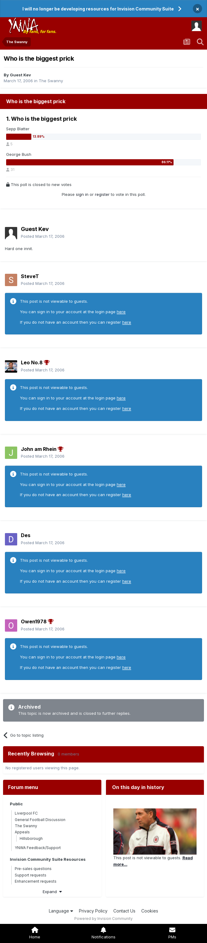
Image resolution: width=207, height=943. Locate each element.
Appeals (22, 832)
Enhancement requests (36, 881)
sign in (82, 194)
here (121, 311)
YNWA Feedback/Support (38, 847)
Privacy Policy (93, 910)
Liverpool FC (26, 813)
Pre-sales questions (33, 868)
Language (61, 910)
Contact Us (124, 910)
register (102, 194)
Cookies (149, 910)
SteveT (30, 276)
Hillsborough (31, 838)
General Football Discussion (40, 819)
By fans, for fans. (39, 31)
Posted (42, 236)
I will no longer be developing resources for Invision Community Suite (98, 8)
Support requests (30, 875)
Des (25, 535)
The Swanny (51, 80)
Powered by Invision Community (103, 918)
